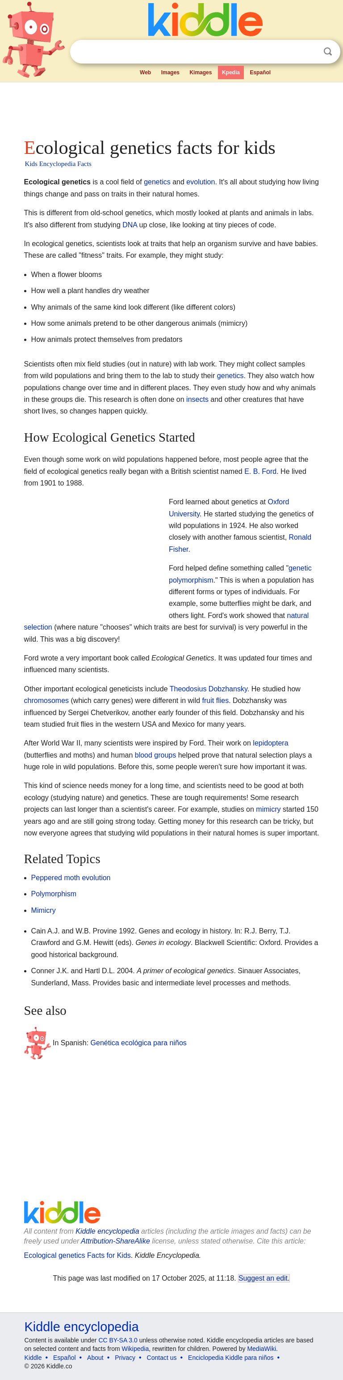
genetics (157, 182)
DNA (129, 225)
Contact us (162, 1357)
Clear (309, 52)
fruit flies (215, 700)
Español (260, 72)
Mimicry (43, 910)
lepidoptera (270, 743)
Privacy (125, 1357)
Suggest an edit (263, 1278)
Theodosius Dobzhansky (208, 689)
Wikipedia (135, 1348)
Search (328, 52)
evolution (200, 182)
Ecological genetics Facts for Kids (77, 1255)
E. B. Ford (260, 471)
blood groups (155, 755)
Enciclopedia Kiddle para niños (230, 1357)
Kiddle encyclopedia (107, 1231)
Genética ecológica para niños (139, 1043)
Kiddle (33, 1357)
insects (197, 399)
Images (170, 72)
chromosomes (46, 700)
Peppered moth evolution (71, 878)
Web (145, 72)
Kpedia (231, 72)
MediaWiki (261, 1348)
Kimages (200, 72)
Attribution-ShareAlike (115, 1241)
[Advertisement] (171, 107)
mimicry (268, 809)
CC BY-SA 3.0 (117, 1340)
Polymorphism (53, 894)
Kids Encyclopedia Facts (58, 163)
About (95, 1357)
